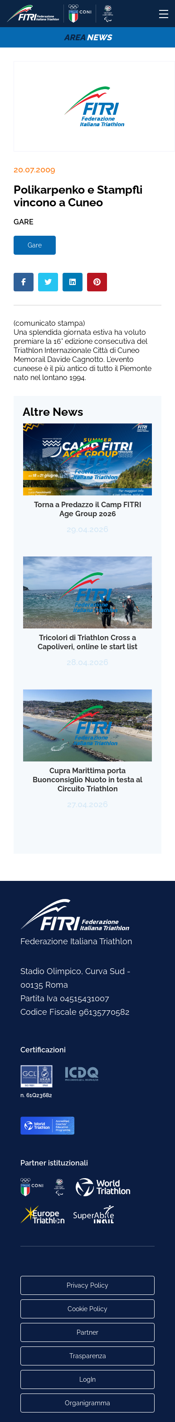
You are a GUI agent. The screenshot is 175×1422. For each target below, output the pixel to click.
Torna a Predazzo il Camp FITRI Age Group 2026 (87, 509)
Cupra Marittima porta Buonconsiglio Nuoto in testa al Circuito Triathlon (87, 779)
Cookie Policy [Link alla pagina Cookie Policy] (87, 1309)
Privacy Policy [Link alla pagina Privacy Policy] (87, 1285)
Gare (35, 245)
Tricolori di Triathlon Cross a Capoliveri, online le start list (87, 642)
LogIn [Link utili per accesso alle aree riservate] (87, 1379)
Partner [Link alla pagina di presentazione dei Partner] (87, 1332)
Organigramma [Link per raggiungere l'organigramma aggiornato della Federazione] (87, 1403)
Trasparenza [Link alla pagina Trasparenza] (87, 1356)
